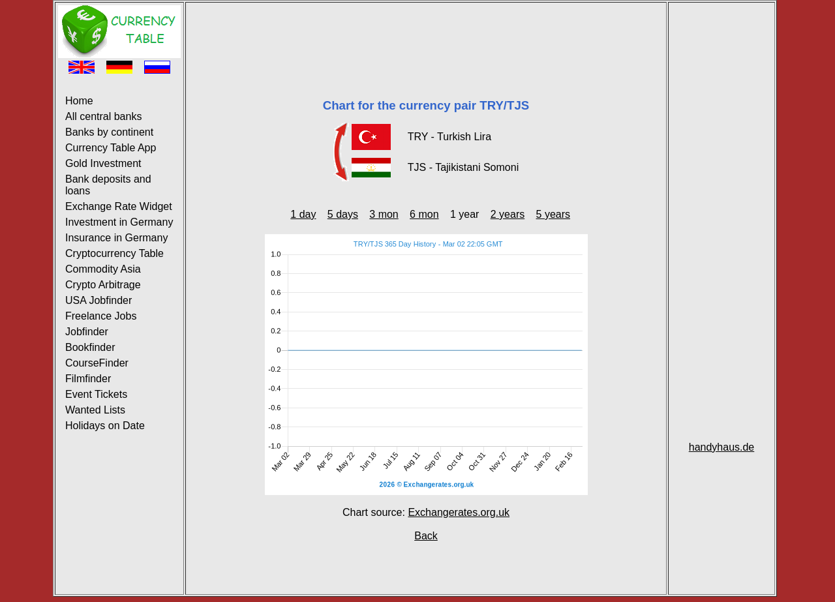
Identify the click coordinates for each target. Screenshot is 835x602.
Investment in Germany (119, 222)
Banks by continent (109, 132)
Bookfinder (90, 347)
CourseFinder (97, 363)
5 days (342, 214)
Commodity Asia (103, 269)
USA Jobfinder (98, 300)
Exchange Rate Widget (118, 206)
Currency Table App (110, 147)
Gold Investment (103, 163)
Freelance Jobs (100, 316)
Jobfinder (86, 331)
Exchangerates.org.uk (458, 512)
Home (79, 100)
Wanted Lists (95, 409)
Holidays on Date (105, 425)
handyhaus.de (722, 447)
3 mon (383, 214)
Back (426, 535)
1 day (303, 214)
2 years (507, 214)
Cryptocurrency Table (114, 253)
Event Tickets (96, 394)
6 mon (424, 214)
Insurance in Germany (116, 237)
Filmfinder (88, 378)
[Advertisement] (426, 34)
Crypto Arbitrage (103, 284)
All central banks (103, 116)
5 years (553, 214)
